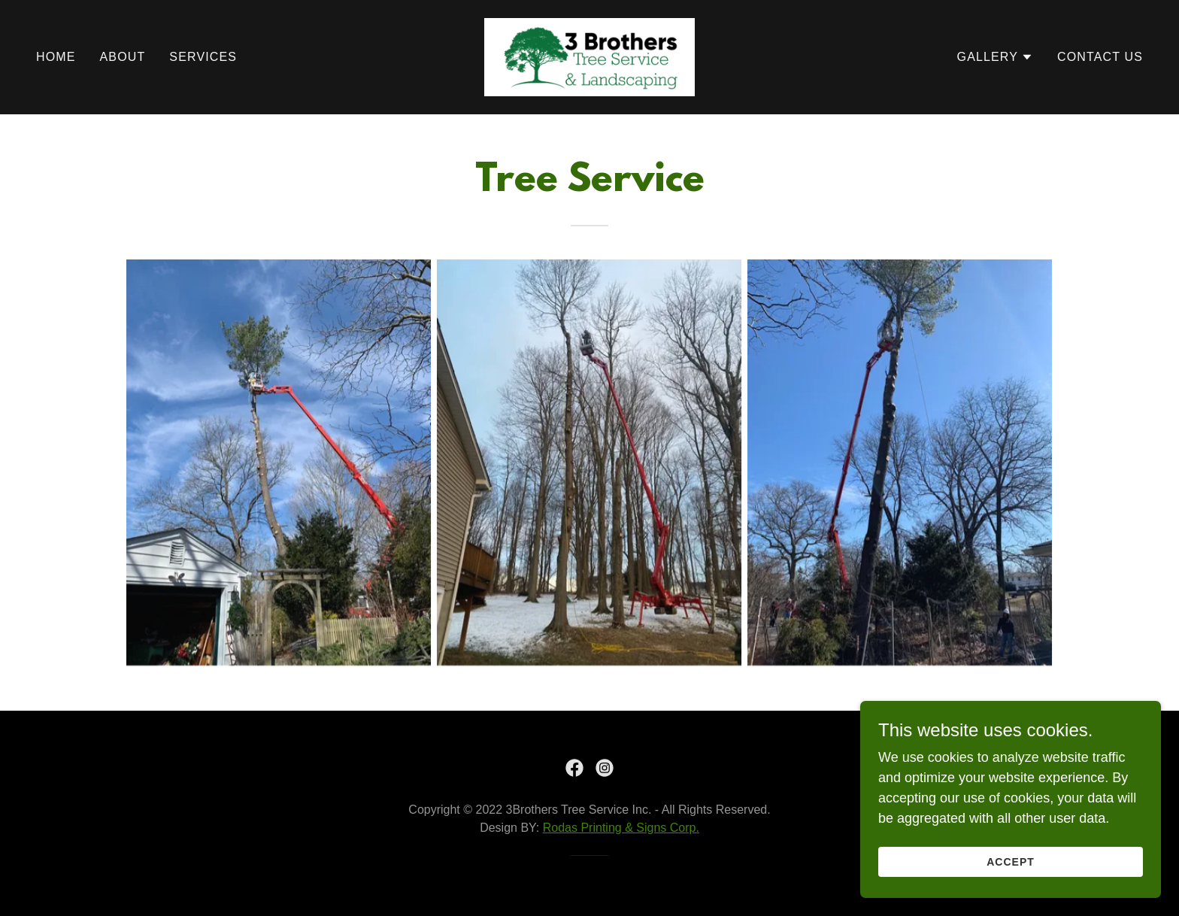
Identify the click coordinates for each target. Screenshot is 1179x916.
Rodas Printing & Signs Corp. (621, 827)
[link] (589, 56)
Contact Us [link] (1100, 56)
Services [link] (203, 56)
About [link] (123, 56)
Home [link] (56, 56)
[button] (995, 57)
